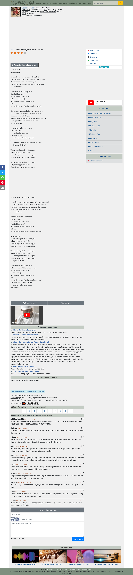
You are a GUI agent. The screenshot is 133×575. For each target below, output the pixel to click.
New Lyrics (53, 3)
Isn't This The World (95, 147)
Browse (38, 3)
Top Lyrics (82, 3)
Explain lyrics (29, 303)
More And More (94, 126)
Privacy (51, 569)
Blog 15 (90, 569)
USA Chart (63, 3)
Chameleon (92, 130)
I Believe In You (94, 134)
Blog (89, 3)
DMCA (56, 569)
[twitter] (47, 569)
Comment (92, 54)
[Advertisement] (66, 33)
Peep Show (92, 138)
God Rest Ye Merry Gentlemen (99, 113)
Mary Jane (92, 122)
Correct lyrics (66, 303)
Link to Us (72, 569)
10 (70, 411)
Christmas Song (94, 117)
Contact (78, 569)
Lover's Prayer (93, 142)
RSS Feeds (65, 569)
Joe (32, 8)
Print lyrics (92, 64)
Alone (90, 151)
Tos (60, 569)
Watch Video (93, 50)
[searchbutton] (120, 3)
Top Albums (72, 3)
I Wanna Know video (96, 161)
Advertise (84, 569)
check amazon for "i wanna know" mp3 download (27, 392)
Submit (45, 3)
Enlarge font (93, 57)
